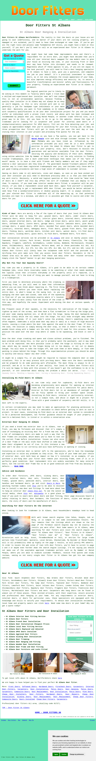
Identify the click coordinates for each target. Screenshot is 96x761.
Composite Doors (22, 692)
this (34, 486)
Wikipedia (38, 493)
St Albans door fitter (66, 682)
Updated (24, 720)
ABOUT (73, 19)
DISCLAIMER (89, 19)
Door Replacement (40, 692)
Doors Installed (27, 699)
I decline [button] (63, 754)
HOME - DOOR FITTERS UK (48, 712)
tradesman (6, 122)
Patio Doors (57, 689)
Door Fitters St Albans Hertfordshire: (21, 37)
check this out (35, 491)
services (89, 256)
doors (77, 219)
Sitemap (3, 720)
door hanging (76, 69)
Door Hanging (72, 689)
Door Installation (39, 689)
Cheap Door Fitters (83, 697)
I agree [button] (56, 754)
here (47, 603)
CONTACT (80, 19)
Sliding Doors (24, 697)
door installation (53, 112)
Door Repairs (72, 694)
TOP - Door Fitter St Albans (16, 708)
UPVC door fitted (52, 188)
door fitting (71, 127)
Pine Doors (88, 692)
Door (4, 238)
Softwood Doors (29, 687)
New (19, 720)
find (10, 578)
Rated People (48, 117)
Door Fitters (36, 694)
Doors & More (53, 483)
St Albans (55, 238)
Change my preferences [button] (77, 754)
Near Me (31, 720)
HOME (60, 19)
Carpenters (78, 687)
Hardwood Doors (46, 687)
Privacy (92, 720)
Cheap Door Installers (14, 694)
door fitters (38, 141)
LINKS (66, 19)
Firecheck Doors (63, 687)
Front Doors (14, 687)
